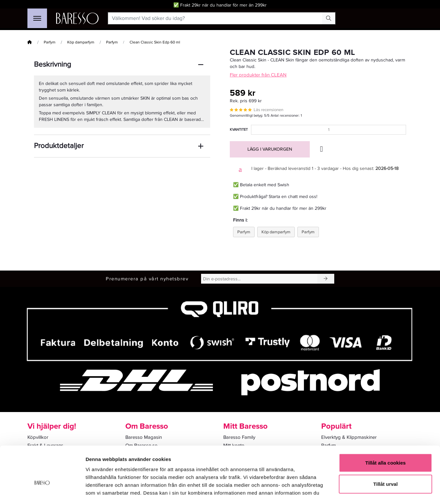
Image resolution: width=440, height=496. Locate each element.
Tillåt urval (385, 440)
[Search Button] (328, 18)
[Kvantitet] (328, 130)
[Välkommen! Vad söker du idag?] (215, 18)
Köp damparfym (80, 42)
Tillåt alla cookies (385, 419)
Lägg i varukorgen (269, 149)
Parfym (49, 42)
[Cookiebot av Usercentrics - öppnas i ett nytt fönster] (42, 483)
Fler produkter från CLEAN (258, 75)
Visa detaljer (354, 483)
